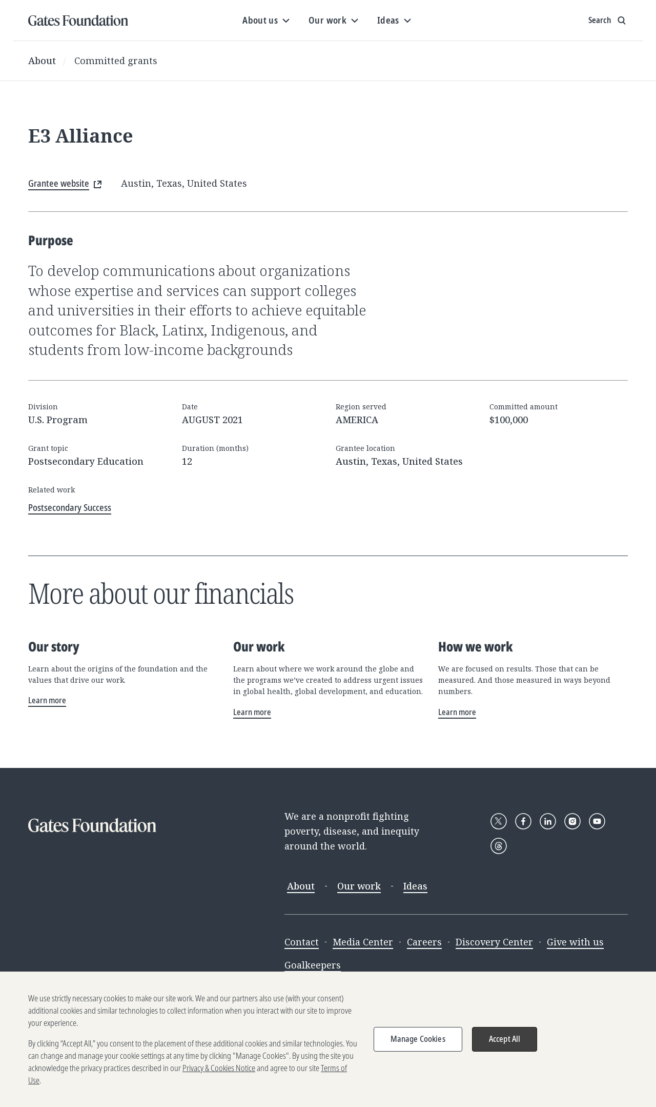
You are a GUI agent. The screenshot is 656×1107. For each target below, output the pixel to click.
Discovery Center (494, 942)
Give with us (575, 942)
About (42, 60)
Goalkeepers (312, 965)
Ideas (415, 886)
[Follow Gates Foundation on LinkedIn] (548, 821)
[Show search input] (608, 20)
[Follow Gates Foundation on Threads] (498, 846)
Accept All (505, 1044)
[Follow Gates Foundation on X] (498, 821)
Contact (301, 942)
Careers (424, 942)
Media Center (363, 942)
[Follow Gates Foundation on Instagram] (572, 821)
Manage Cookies (418, 1044)
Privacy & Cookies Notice (218, 1073)
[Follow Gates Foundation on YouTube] (597, 821)
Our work (359, 886)
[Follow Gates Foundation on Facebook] (523, 821)
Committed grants (115, 60)
